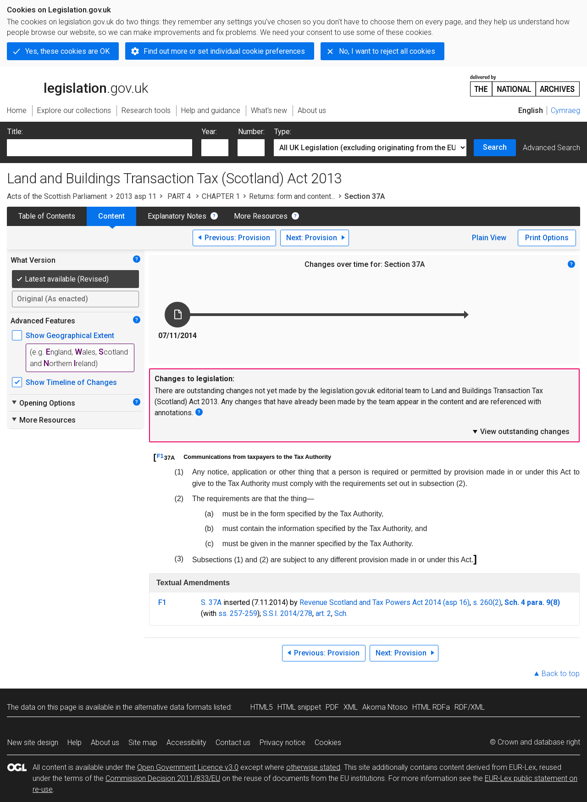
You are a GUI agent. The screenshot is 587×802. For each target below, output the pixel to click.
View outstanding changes (520, 431)
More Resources (261, 216)
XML (350, 707)
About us (105, 742)
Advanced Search (551, 147)
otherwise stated (313, 767)
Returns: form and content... (292, 196)
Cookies (328, 742)
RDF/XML (469, 707)
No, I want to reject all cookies (387, 51)
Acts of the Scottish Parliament (57, 196)
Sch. (341, 613)
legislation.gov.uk (77, 85)
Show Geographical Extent (70, 335)
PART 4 (179, 196)
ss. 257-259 (237, 613)
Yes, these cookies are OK (67, 51)
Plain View (489, 237)
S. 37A (211, 602)
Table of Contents (46, 216)
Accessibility (186, 742)
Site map (142, 742)
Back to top (561, 673)
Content (111, 216)
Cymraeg (565, 110)
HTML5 (261, 707)
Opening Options (43, 402)
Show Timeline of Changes (71, 382)
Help (74, 742)
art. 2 (323, 613)
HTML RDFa (431, 707)
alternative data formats (173, 707)
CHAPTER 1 (221, 196)
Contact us (233, 742)
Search (495, 147)
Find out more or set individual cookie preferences (224, 51)
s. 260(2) (487, 602)
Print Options (547, 237)
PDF (332, 707)
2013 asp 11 (136, 196)
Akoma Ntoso (385, 707)
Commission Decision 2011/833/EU (162, 778)
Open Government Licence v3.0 (187, 767)
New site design (32, 742)
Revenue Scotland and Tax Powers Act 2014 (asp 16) (384, 602)
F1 (160, 455)
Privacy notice (282, 742)
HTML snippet (299, 707)
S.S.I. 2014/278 (287, 613)
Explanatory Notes (177, 216)
